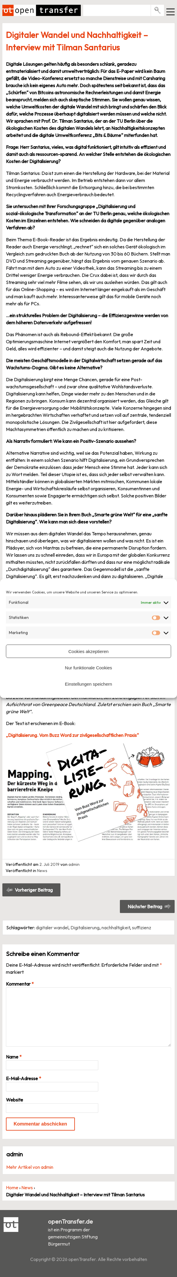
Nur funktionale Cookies (88, 667)
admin (74, 864)
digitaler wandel (52, 927)
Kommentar (20, 984)
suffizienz (141, 927)
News (42, 870)
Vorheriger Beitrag (34, 890)
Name (14, 1057)
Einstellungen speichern (88, 683)
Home (12, 1187)
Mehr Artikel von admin (29, 1167)
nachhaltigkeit (116, 927)
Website (14, 1100)
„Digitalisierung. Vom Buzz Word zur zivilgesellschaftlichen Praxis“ (72, 735)
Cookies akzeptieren (88, 651)
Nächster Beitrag (145, 906)
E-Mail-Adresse (23, 1078)
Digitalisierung (84, 927)
